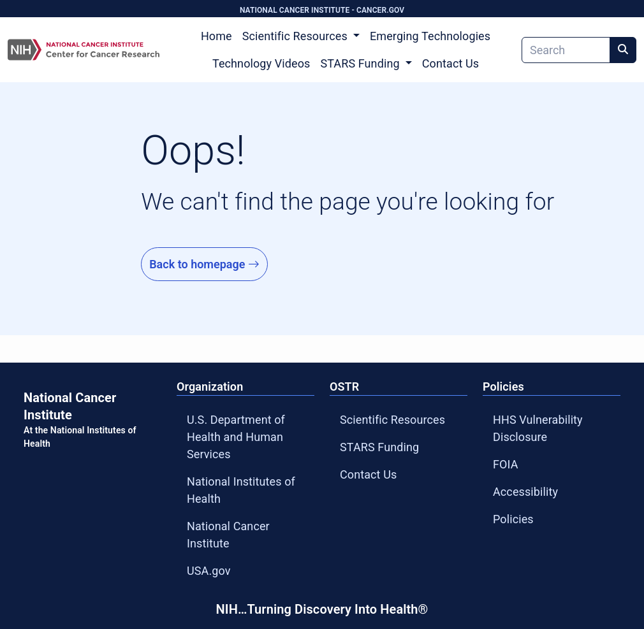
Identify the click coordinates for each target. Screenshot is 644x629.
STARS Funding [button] (361, 63)
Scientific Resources (392, 419)
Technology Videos (261, 63)
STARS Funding (379, 447)
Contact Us (450, 63)
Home (216, 36)
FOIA (505, 464)
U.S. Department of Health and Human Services (236, 437)
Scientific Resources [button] (296, 36)
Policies (513, 519)
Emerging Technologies (430, 36)
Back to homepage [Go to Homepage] (204, 264)
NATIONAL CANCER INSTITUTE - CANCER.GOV (322, 10)
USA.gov (209, 570)
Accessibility (525, 491)
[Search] (566, 50)
